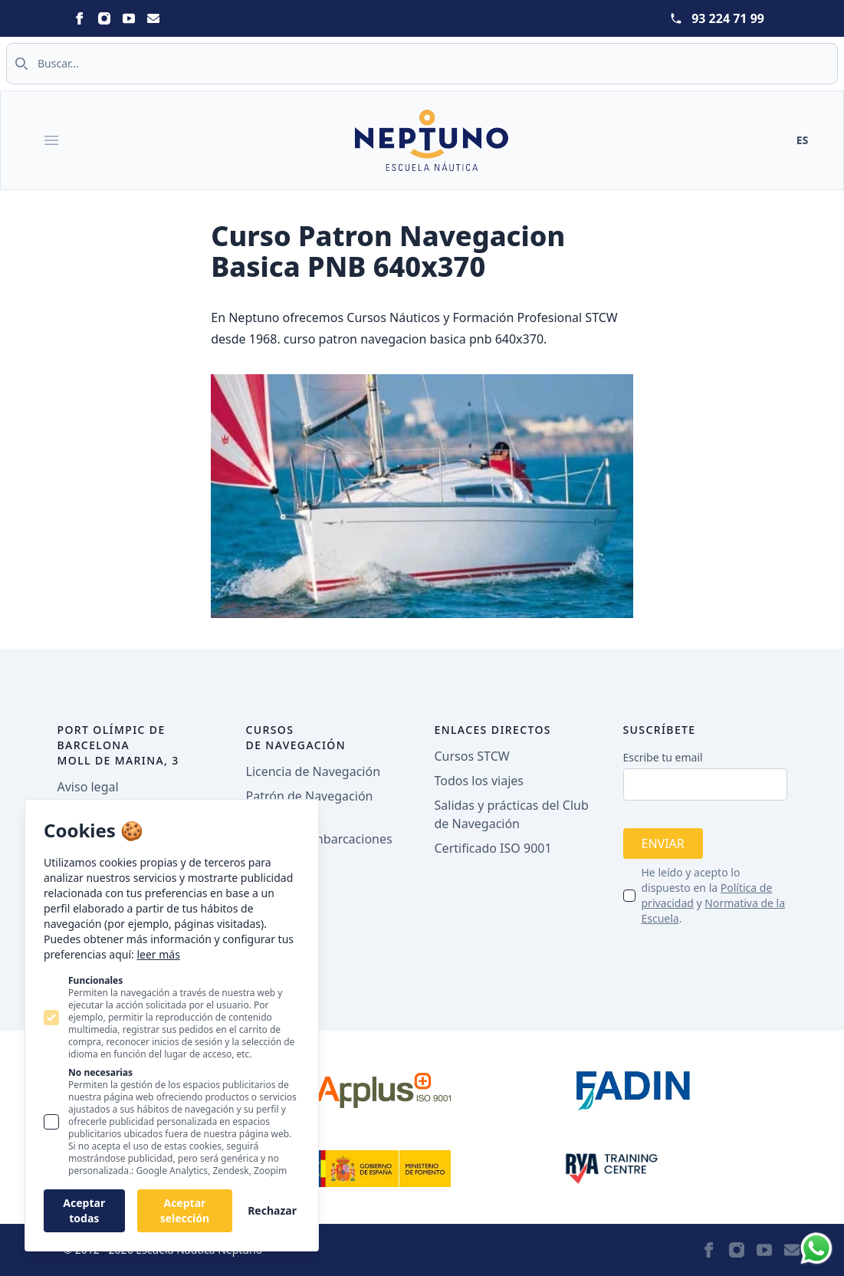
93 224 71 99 (727, 18)
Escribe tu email (663, 757)
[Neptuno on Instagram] (104, 18)
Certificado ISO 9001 (493, 848)
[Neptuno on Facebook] (80, 18)
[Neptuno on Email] (153, 18)
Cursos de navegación (296, 737)
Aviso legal (88, 786)
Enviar (663, 843)
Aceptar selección (184, 1210)
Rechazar (272, 1210)
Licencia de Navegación (313, 771)
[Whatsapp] (816, 1248)
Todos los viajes (479, 780)
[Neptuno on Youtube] (129, 18)
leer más (157, 954)
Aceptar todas (84, 1210)
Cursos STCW (472, 756)
